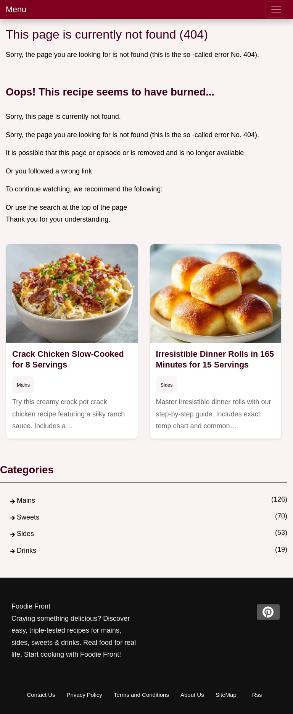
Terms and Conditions (141, 694)
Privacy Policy (84, 694)
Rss (257, 694)
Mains (23, 385)
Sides (167, 385)
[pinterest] (268, 612)
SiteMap (226, 694)
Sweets (28, 517)
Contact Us (41, 694)
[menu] (276, 10)
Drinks (26, 550)
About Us (192, 694)
